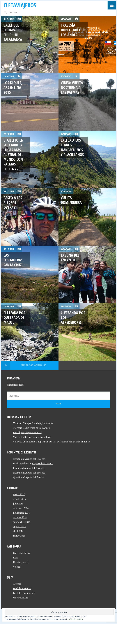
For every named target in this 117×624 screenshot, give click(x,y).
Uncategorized (20, 562)
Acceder (17, 583)
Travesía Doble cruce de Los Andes (73, 29)
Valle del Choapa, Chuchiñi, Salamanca (13, 32)
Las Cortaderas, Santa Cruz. (14, 260)
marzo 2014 (19, 535)
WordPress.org (20, 597)
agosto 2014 (19, 526)
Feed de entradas (22, 588)
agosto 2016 (19, 498)
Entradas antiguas (33, 365)
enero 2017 (19, 494)
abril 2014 (18, 531)
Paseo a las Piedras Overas (13, 202)
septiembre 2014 (21, 521)
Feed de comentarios (24, 592)
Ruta (15, 557)
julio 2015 (18, 503)
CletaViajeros (20, 5)
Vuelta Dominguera (71, 200)
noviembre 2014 (21, 512)
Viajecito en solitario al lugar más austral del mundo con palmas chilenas (14, 154)
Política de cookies (75, 619)
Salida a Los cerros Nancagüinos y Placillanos (72, 147)
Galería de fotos (21, 552)
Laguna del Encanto (70, 257)
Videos (16, 566)
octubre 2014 (20, 517)
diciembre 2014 (20, 508)
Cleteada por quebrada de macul (14, 317)
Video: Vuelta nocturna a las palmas (72, 87)
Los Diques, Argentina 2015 (13, 87)
